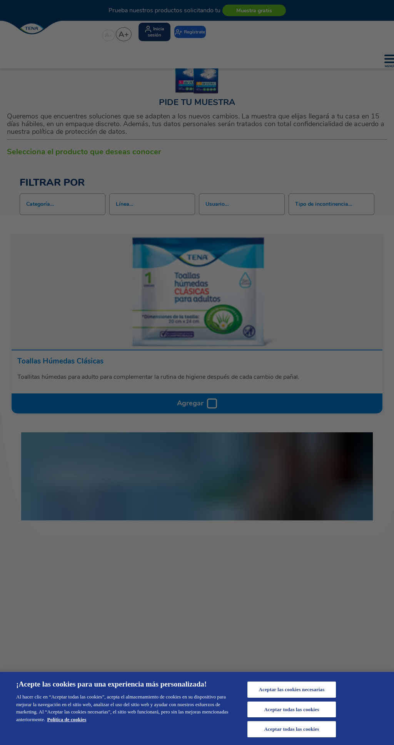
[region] (197, 708)
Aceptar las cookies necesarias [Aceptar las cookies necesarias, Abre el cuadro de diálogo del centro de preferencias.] (292, 689)
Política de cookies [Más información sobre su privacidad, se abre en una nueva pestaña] (66, 719)
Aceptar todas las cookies (291, 709)
